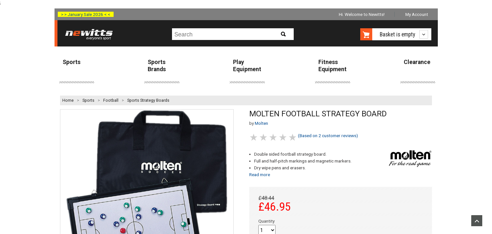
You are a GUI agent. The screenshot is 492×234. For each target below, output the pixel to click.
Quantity (266, 221)
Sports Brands (157, 65)
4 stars (283, 137)
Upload (476, 220)
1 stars (254, 137)
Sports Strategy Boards (148, 100)
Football (110, 100)
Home (68, 100)
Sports (71, 62)
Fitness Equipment (332, 65)
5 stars (293, 137)
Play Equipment (247, 65)
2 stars (264, 137)
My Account (416, 14)
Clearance (417, 62)
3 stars (273, 137)
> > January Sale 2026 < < (85, 14)
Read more (259, 174)
